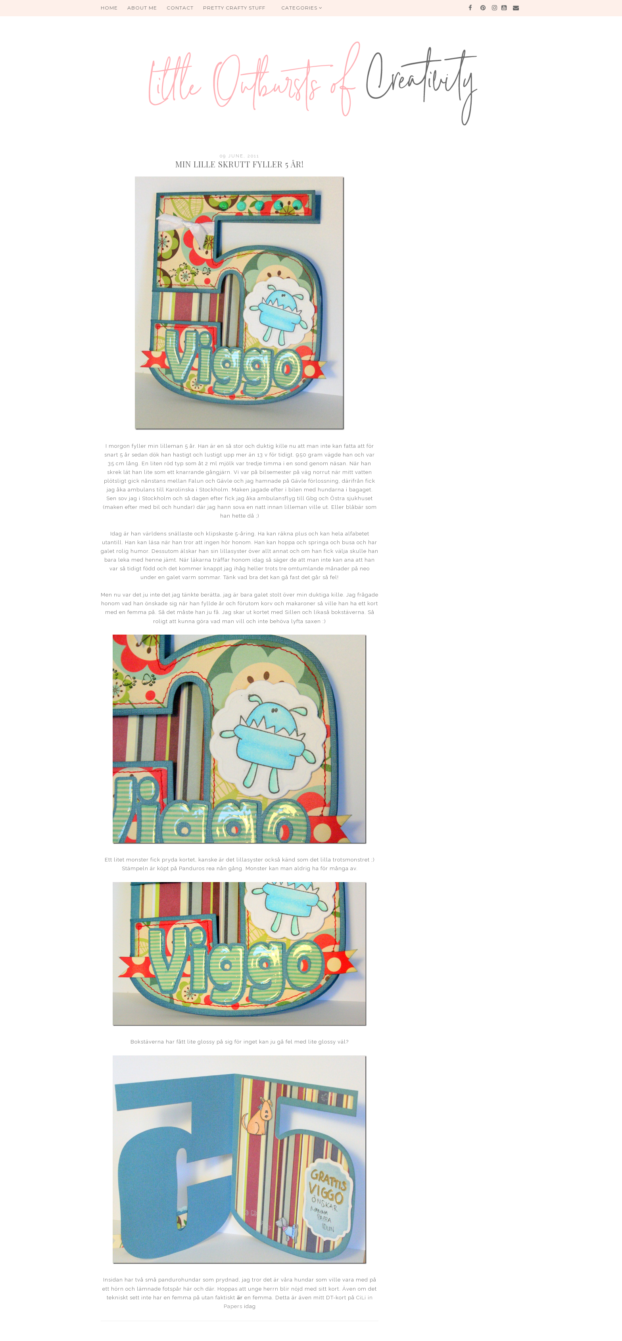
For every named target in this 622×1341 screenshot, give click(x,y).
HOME (109, 8)
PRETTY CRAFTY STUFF (234, 8)
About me (142, 8)
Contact (180, 8)
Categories (302, 8)
